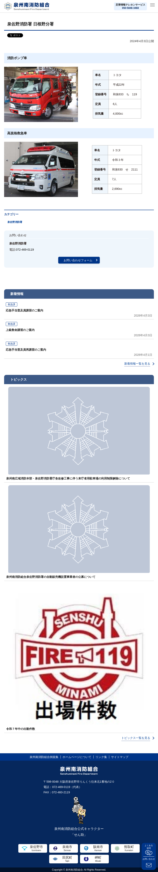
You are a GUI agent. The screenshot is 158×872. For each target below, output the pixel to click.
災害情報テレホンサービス (130, 6)
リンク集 (101, 757)
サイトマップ (119, 757)
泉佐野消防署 (14, 222)
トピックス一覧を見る (135, 738)
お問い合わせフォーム (78, 260)
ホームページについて (77, 757)
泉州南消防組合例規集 (44, 757)
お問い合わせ (149, 859)
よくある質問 (149, 846)
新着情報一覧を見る (137, 363)
